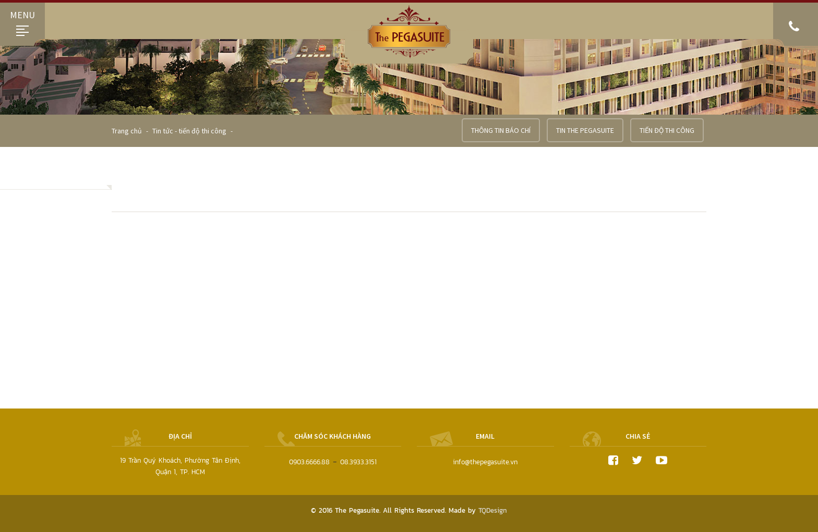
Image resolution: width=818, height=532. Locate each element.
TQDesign (492, 510)
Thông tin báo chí (501, 130)
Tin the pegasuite (585, 130)
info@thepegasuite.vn (485, 462)
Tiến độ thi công (667, 130)
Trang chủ (127, 130)
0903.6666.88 (309, 462)
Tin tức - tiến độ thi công (189, 130)
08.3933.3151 (358, 462)
